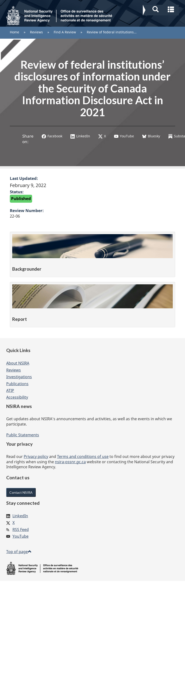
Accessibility (17, 397)
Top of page (19, 551)
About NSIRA (17, 363)
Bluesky (151, 136)
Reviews (36, 32)
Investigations (19, 376)
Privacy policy (36, 456)
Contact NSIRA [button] (21, 492)
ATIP (10, 390)
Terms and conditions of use (83, 456)
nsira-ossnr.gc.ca (70, 461)
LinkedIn (80, 136)
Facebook (52, 136)
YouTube (124, 136)
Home (14, 32)
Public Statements (22, 435)
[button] (161, 8)
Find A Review (65, 32)
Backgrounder (26, 269)
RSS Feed (20, 529)
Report (19, 319)
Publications (17, 383)
